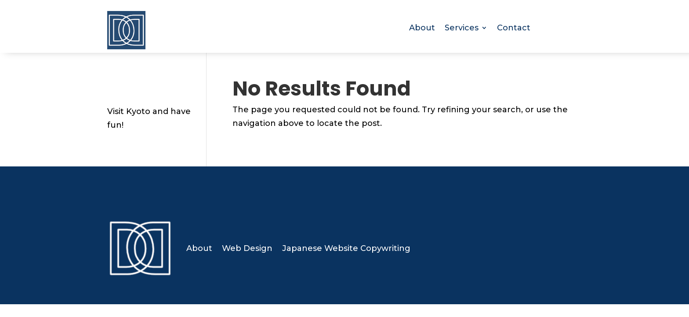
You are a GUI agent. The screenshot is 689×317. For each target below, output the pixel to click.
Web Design (247, 248)
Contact (513, 29)
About (422, 29)
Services (462, 29)
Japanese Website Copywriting (346, 248)
